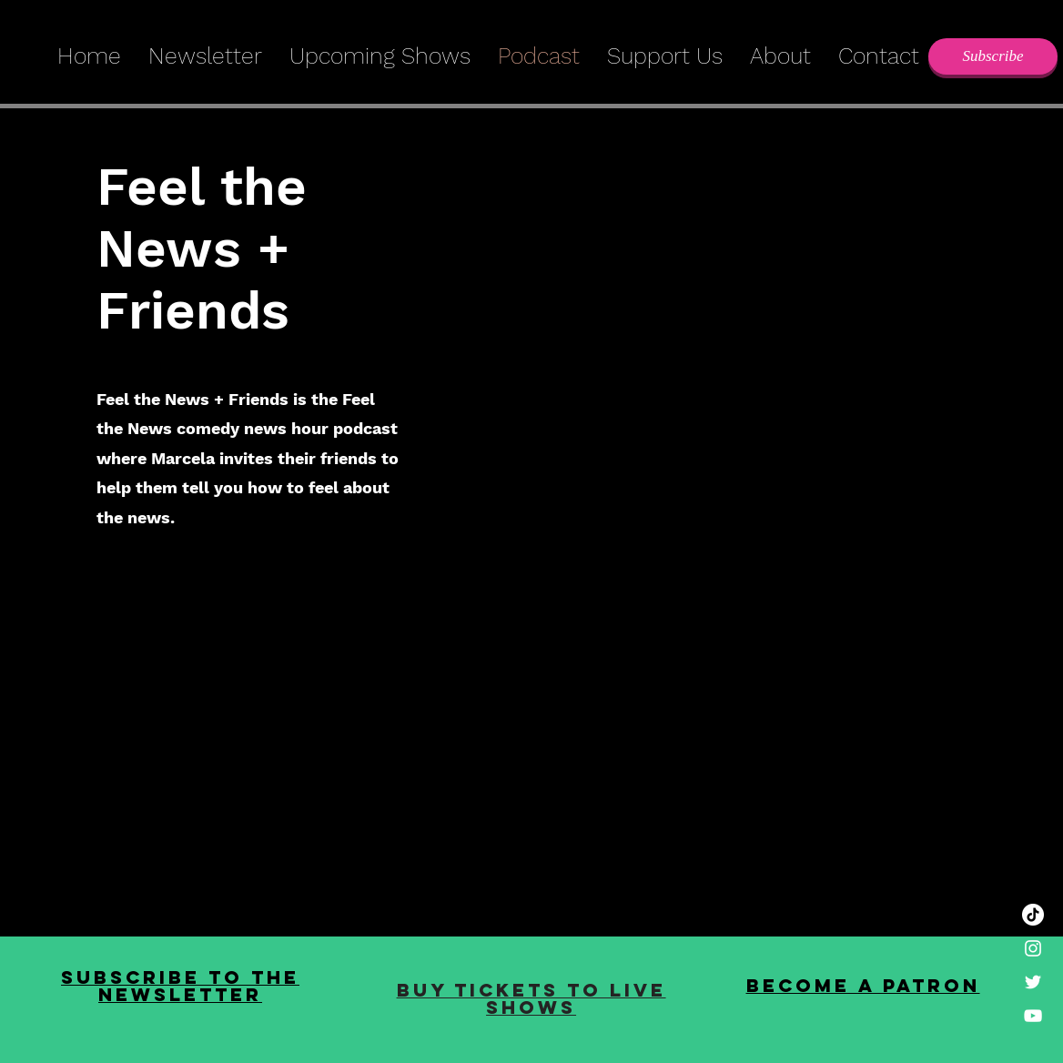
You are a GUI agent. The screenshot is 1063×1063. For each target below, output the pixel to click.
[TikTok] (1033, 915)
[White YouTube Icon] (1033, 1016)
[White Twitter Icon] (1033, 982)
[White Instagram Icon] (1033, 948)
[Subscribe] (993, 56)
